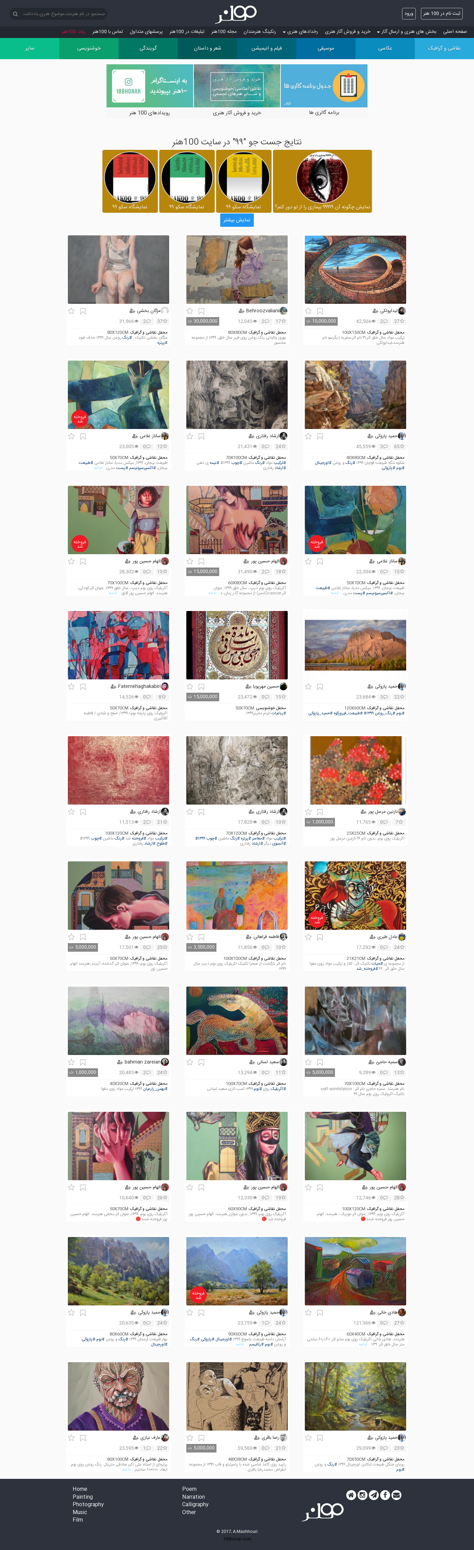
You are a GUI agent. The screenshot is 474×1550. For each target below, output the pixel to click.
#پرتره (162, 343)
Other (189, 1513)
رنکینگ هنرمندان (260, 32)
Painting (83, 1497)
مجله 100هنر (224, 32)
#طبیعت (86, 463)
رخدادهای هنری (300, 32)
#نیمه (214, 463)
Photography (88, 1505)
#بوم (400, 468)
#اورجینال (323, 463)
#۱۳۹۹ (369, 713)
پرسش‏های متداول (146, 32)
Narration (193, 1497)
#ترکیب (280, 463)
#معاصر (258, 838)
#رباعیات (279, 713)
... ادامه (100, 468)
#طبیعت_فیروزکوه (348, 713)
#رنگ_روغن (385, 713)
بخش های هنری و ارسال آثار (406, 32)
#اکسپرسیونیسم (142, 468)
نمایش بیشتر (237, 220)
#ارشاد (280, 468)
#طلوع (162, 843)
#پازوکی (388, 468)
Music (80, 1513)
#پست (122, 468)
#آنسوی (279, 843)
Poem (189, 1490)
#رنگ (127, 337)
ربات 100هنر (74, 32)
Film (78, 1520)
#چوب (236, 463)
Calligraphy (195, 1505)
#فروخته (139, 838)
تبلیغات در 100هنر (187, 32)
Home (80, 1490)
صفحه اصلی (455, 32)
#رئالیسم (256, 1344)
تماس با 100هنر (107, 32)
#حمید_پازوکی (320, 713)
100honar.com (237, 1539)
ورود (408, 14)
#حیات (377, 963)
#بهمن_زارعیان (155, 1089)
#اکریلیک (278, 1089)
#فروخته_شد (367, 969)
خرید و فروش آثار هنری (347, 32)
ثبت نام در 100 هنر (441, 14)
